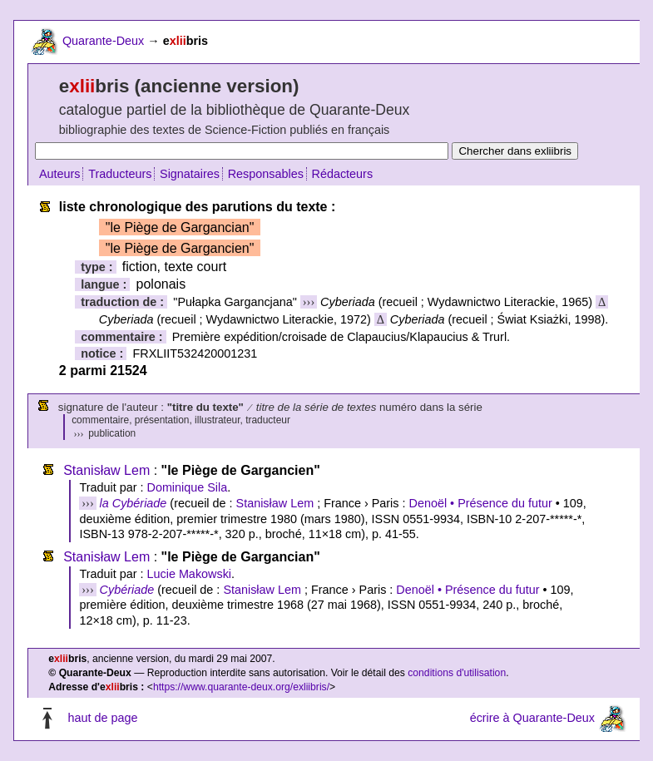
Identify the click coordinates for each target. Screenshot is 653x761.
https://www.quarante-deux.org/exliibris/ (241, 687)
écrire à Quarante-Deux (532, 718)
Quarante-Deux (103, 40)
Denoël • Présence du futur (480, 503)
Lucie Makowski (188, 574)
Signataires (190, 173)
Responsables (266, 173)
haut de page (102, 718)
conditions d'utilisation (457, 673)
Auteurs (60, 173)
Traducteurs (119, 173)
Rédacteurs (342, 173)
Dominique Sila (186, 487)
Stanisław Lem (106, 470)
